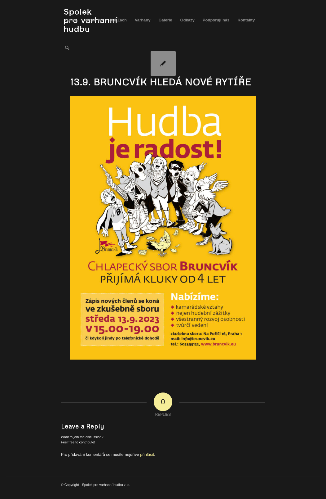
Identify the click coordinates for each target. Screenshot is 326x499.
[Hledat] (67, 48)
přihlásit (147, 454)
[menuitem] (70, 20)
